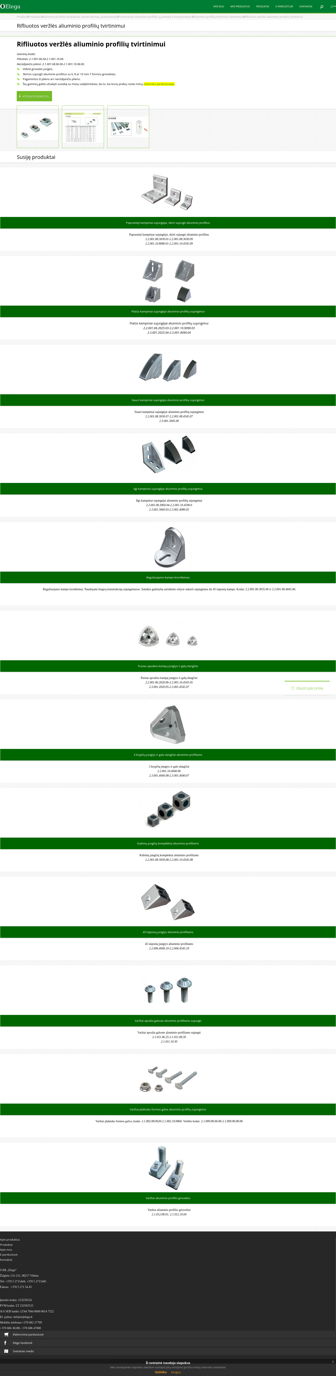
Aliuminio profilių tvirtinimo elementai (218, 17)
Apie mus (218, 6)
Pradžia (21, 17)
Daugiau (176, 1372)
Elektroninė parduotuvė (24, 1335)
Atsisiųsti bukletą (35, 96)
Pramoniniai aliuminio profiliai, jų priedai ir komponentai (155, 17)
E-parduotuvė (284, 6)
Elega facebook (18, 1343)
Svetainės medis (19, 1351)
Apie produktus (240, 6)
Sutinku (161, 1372)
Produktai (262, 6)
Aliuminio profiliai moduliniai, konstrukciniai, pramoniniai (79, 17)
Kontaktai (306, 6)
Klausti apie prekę (309, 688)
